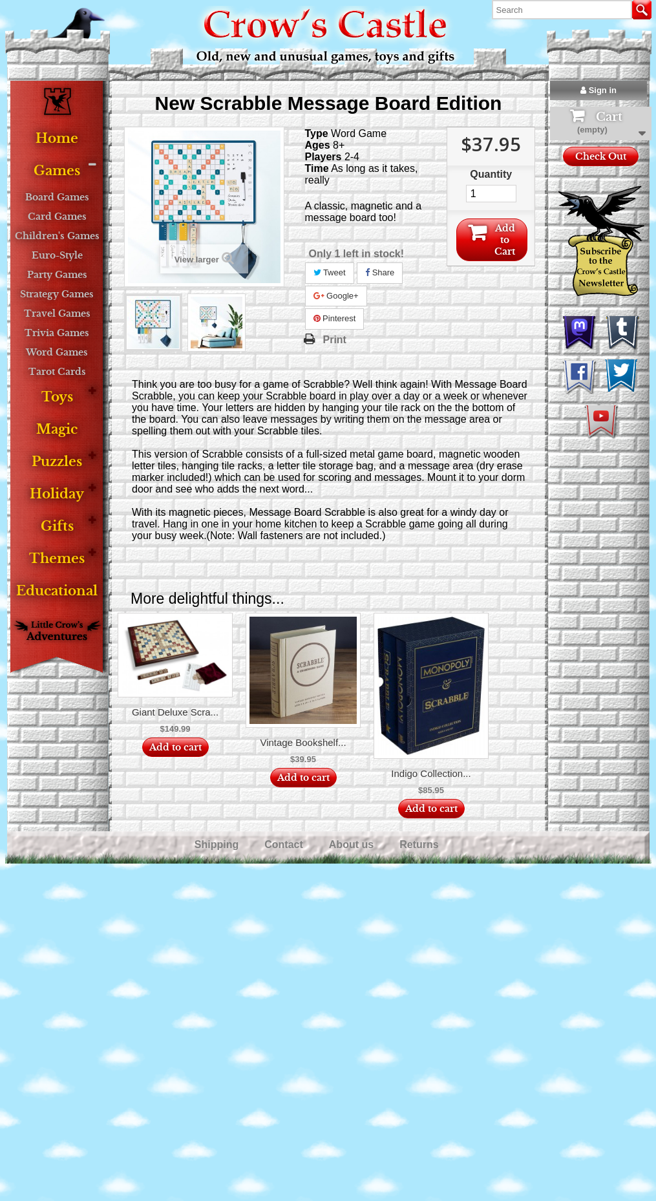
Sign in (598, 90)
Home (57, 139)
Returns (420, 844)
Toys (57, 397)
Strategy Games (57, 294)
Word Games (57, 352)
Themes (57, 559)
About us (353, 844)
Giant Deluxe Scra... (175, 712)
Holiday (57, 494)
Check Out (600, 156)
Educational (57, 591)
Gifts (57, 526)
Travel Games (57, 313)
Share (379, 272)
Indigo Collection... (431, 773)
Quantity (491, 174)
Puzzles (57, 462)
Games (57, 171)
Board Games (57, 197)
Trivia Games (57, 333)
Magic (57, 429)
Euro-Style (57, 255)
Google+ (336, 296)
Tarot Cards (57, 371)
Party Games (57, 275)
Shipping (218, 844)
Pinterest (334, 318)
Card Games (57, 216)
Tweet (329, 272)
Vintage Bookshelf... (303, 742)
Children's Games (57, 236)
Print (334, 339)
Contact (285, 844)
